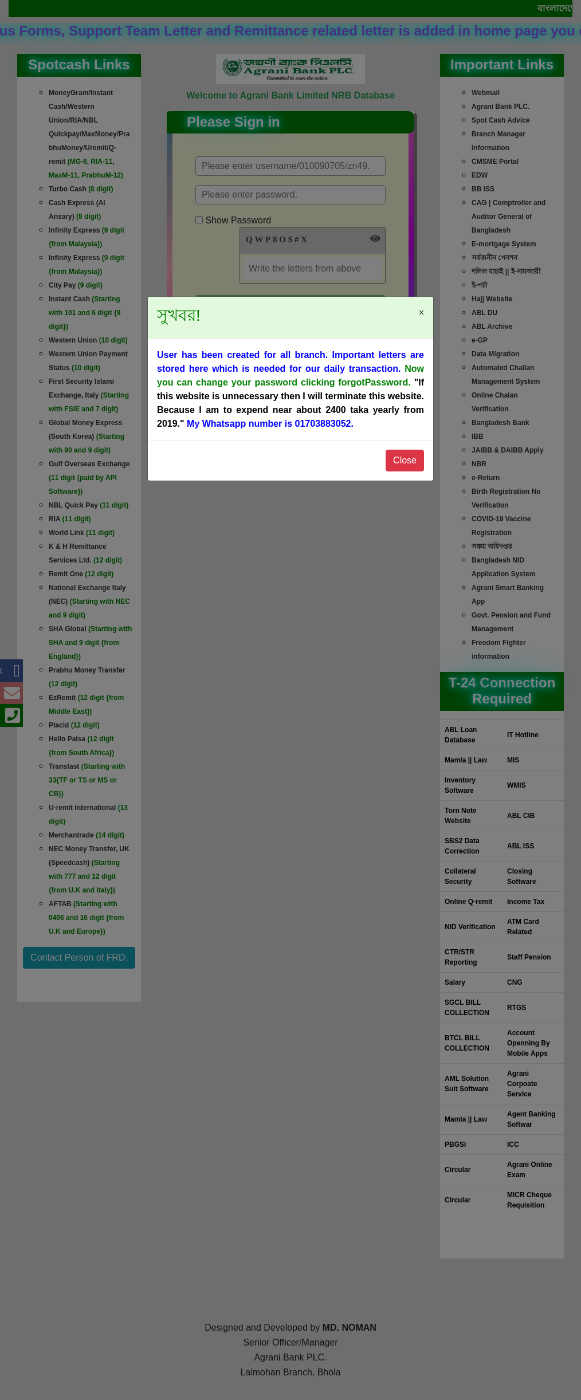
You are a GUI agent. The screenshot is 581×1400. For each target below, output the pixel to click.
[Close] (419, 306)
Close (405, 460)
